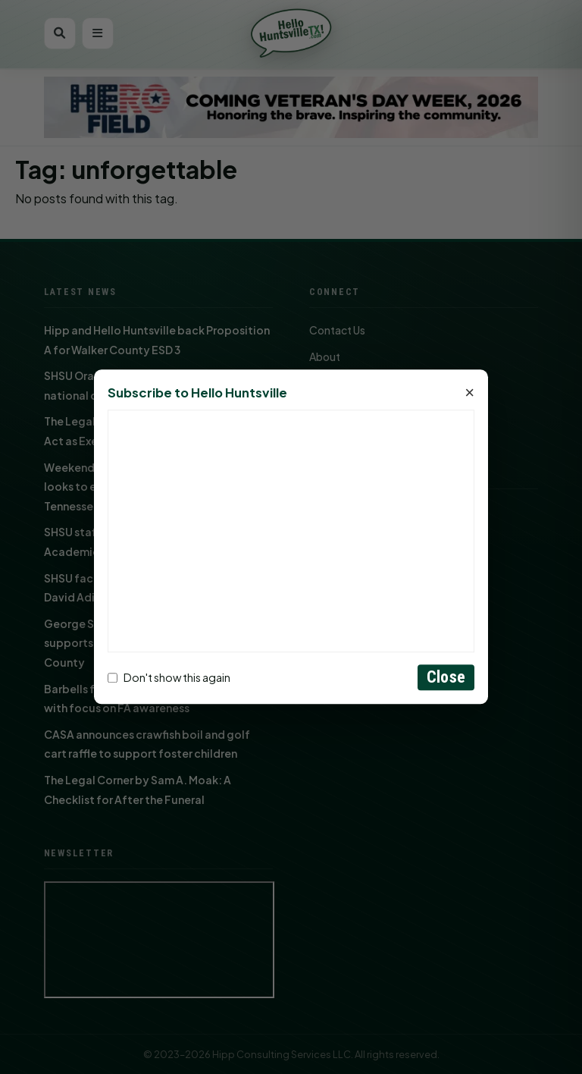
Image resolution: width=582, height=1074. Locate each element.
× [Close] (469, 393)
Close (446, 677)
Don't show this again (169, 677)
